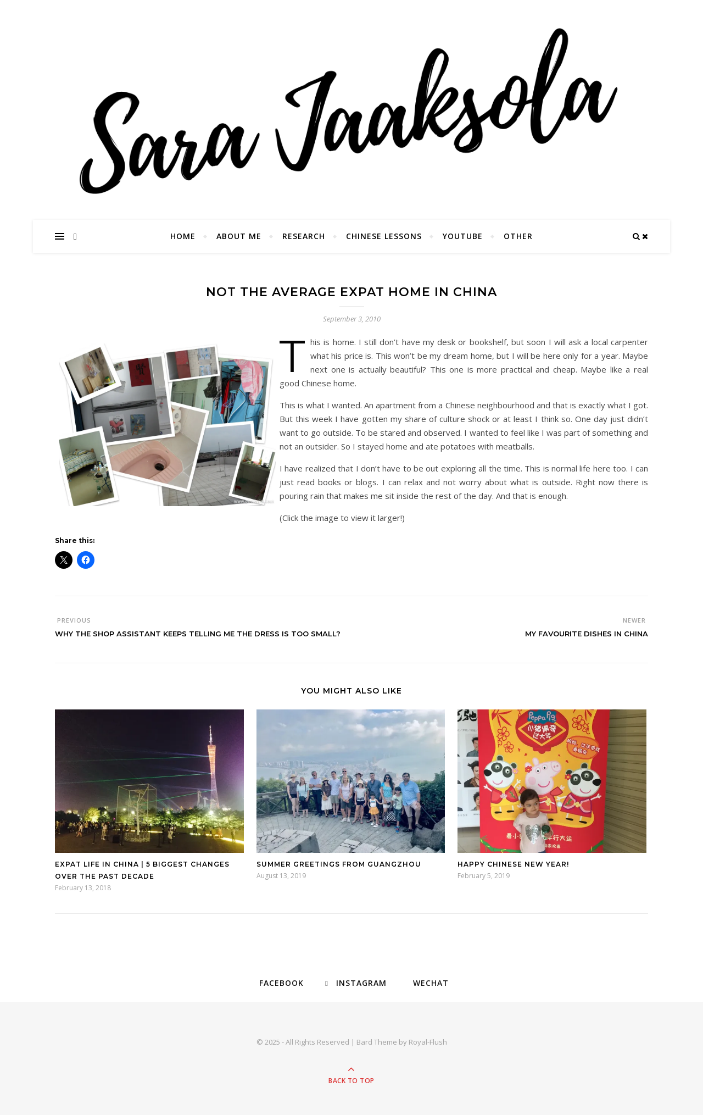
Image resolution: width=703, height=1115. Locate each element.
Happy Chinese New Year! (513, 864)
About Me (238, 236)
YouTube (463, 236)
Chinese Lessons (384, 236)
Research (303, 236)
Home (183, 236)
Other (518, 236)
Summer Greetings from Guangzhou (338, 864)
